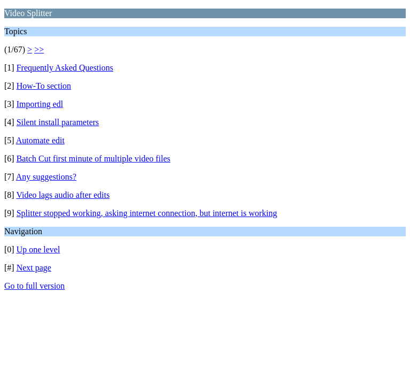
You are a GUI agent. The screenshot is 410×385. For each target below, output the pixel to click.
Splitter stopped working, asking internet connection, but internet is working (147, 213)
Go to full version (34, 285)
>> (39, 49)
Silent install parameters (58, 122)
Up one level (38, 249)
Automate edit (40, 140)
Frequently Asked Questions (65, 67)
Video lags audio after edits (62, 194)
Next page (34, 267)
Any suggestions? (46, 176)
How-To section (44, 85)
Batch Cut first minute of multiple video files (93, 158)
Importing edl (40, 104)
